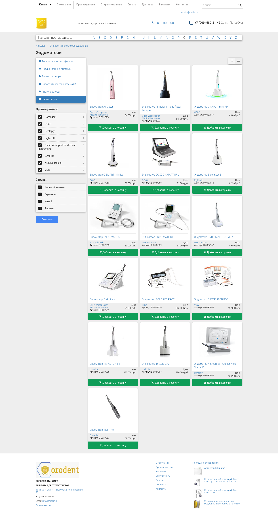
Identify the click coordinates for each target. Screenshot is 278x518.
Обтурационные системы (55, 68)
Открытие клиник (111, 4)
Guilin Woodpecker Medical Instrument (61, 146)
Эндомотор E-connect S (207, 174)
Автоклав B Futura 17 (215, 468)
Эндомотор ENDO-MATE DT (157, 237)
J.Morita (61, 155)
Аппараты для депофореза (56, 61)
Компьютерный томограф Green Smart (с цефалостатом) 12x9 (221, 480)
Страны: (41, 179)
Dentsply (61, 130)
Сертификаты (163, 475)
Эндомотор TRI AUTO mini (105, 363)
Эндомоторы (48, 99)
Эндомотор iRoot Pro (102, 429)
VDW (61, 169)
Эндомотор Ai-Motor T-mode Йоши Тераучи (161, 108)
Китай (45, 201)
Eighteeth (61, 137)
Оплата (132, 4)
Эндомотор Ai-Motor (101, 106)
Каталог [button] (43, 4)
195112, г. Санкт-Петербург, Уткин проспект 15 (59, 491)
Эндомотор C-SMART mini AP (211, 106)
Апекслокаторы (49, 91)
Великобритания (52, 187)
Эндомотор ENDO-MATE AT (105, 237)
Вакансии (164, 4)
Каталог (40, 45)
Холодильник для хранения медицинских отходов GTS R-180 (222, 502)
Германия (47, 194)
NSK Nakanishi (61, 162)
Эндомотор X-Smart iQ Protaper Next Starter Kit (215, 365)
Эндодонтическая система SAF (58, 84)
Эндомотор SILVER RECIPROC (211, 299)
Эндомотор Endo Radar (103, 299)
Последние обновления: (206, 462)
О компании (64, 4)
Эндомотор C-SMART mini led (106, 174)
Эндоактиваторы (50, 76)
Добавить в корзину (113, 127)
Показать (47, 219)
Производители (85, 4)
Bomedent (61, 116)
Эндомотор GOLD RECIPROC (158, 299)
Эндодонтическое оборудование (69, 45)
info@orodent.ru (189, 12)
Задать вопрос (163, 23)
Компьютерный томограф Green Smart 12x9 (221, 491)
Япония (46, 208)
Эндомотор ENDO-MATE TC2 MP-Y (213, 237)
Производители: (47, 109)
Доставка (147, 4)
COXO (61, 123)
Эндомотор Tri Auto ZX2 (155, 363)
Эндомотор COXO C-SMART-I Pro (160, 174)
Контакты (182, 4)
